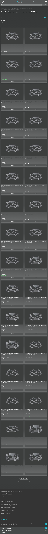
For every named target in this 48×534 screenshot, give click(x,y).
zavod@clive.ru (20, 2)
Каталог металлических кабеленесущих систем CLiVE (11, 491)
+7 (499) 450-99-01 (19, 1)
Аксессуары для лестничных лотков (26, 8)
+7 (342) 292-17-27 (8, 515)
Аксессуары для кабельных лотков (12, 8)
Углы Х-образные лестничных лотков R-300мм (11, 9)
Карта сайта (3, 532)
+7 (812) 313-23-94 (13, 504)
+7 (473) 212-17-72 (9, 512)
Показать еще (24, 478)
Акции (2, 497)
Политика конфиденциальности (7, 530)
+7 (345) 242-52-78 (8, 513)
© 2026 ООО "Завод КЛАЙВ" (6, 528)
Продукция (2, 8)
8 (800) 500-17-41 (9, 501)
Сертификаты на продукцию (6, 494)
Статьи (2, 496)
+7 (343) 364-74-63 (11, 507)
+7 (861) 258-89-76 (10, 509)
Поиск (44, 4)
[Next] (29, 481)
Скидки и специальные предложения (8, 493)
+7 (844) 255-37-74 (10, 510)
